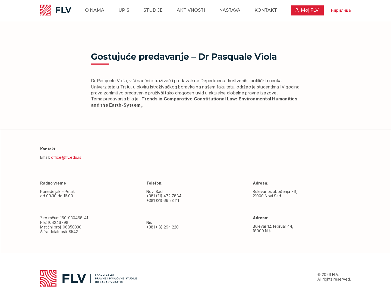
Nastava (229, 10)
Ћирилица (340, 10)
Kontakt (265, 10)
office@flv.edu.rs (66, 157)
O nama (94, 10)
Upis (123, 10)
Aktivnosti (191, 10)
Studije (153, 10)
